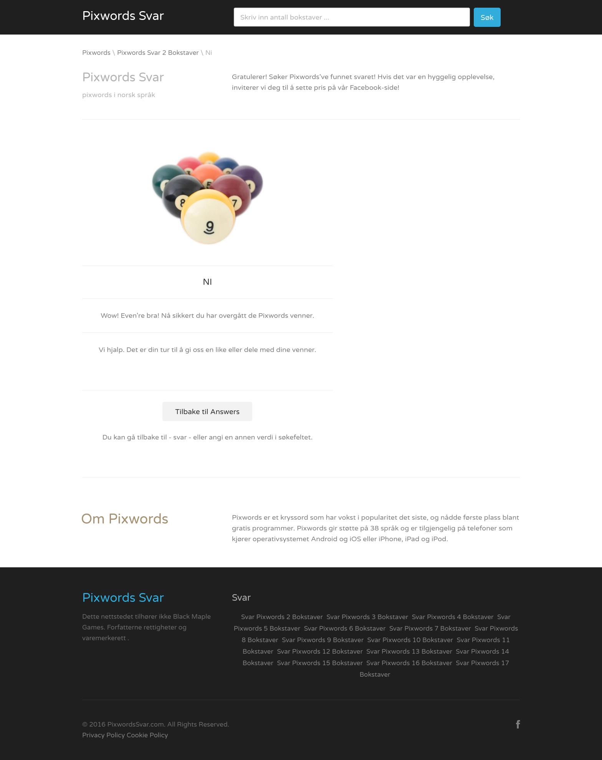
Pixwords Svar (123, 16)
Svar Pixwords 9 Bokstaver (323, 640)
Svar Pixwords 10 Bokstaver (410, 640)
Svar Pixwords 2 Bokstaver (282, 617)
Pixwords (96, 53)
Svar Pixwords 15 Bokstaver (320, 663)
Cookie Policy (147, 735)
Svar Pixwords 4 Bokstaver (453, 617)
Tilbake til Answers (207, 412)
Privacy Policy (103, 735)
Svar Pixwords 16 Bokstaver (409, 663)
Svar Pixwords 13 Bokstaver (409, 652)
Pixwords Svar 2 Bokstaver (158, 53)
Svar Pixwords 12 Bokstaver (320, 652)
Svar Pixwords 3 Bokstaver (367, 617)
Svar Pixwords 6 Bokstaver (345, 629)
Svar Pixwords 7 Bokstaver (430, 629)
